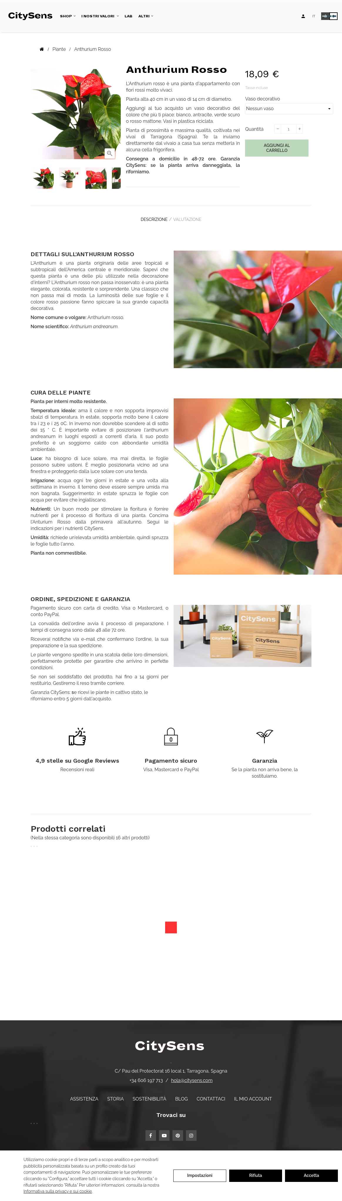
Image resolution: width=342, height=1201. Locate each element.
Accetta (311, 1175)
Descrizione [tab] (151, 217)
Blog (181, 1095)
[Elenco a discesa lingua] (314, 16)
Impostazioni (199, 1175)
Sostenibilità (149, 1095)
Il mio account (253, 1095)
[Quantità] (288, 129)
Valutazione (190, 217)
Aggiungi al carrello (277, 148)
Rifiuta (255, 1175)
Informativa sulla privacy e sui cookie (58, 1191)
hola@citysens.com (191, 1076)
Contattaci (211, 1095)
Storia (115, 1095)
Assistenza (84, 1095)
